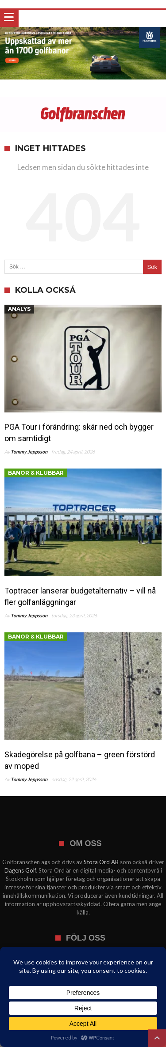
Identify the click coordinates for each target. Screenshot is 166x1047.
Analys (19, 309)
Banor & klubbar (36, 472)
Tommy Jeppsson (29, 451)
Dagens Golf (20, 870)
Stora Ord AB (101, 862)
